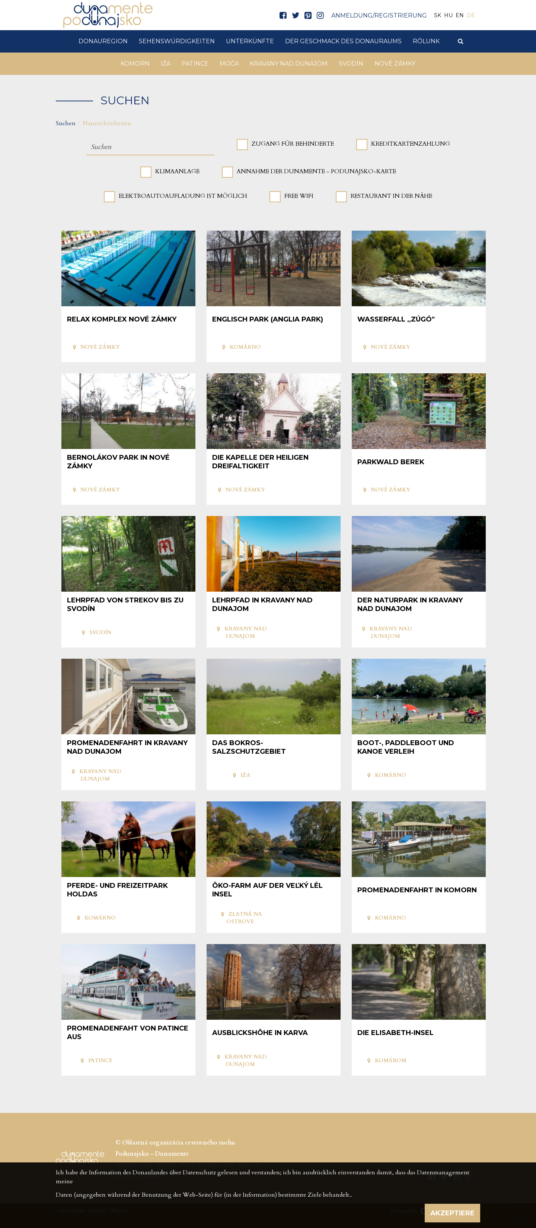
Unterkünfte (250, 41)
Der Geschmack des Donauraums (343, 41)
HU (448, 15)
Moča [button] (229, 63)
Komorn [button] (135, 63)
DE (471, 15)
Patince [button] (195, 63)
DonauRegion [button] (103, 41)
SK (437, 15)
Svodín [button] (351, 63)
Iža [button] (165, 63)
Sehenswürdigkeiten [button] (177, 41)
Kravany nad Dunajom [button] (289, 63)
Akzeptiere (452, 1213)
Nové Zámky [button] (394, 63)
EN (460, 15)
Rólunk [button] (426, 41)
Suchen (66, 123)
